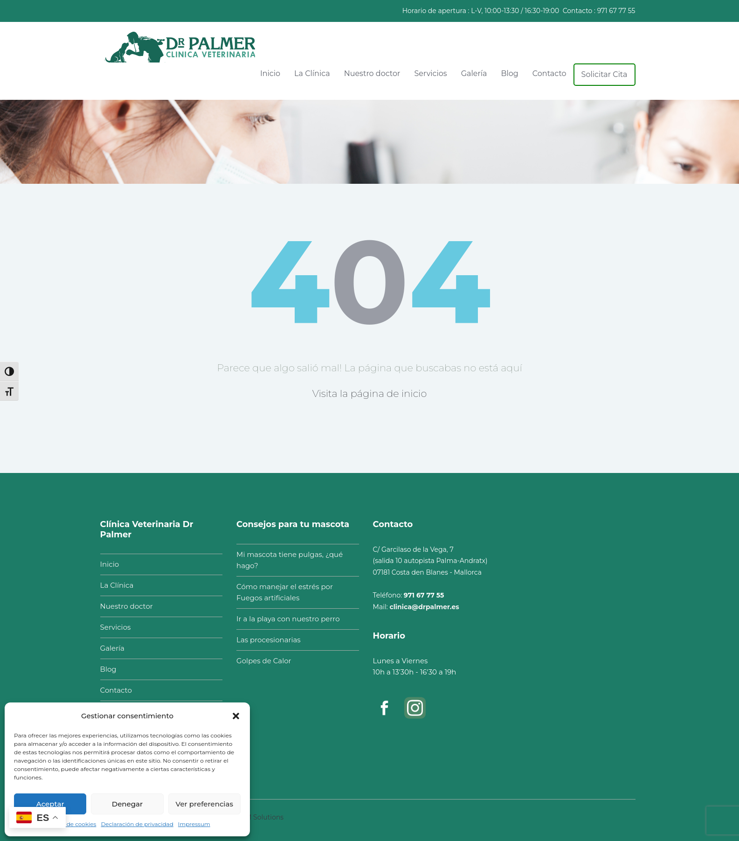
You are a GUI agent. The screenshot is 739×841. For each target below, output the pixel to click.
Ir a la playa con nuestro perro (284, 618)
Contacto (549, 73)
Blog (509, 73)
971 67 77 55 (616, 11)
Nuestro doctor (372, 73)
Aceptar (50, 803)
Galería (474, 73)
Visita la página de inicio (369, 393)
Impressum (194, 823)
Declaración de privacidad (137, 823)
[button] (236, 716)
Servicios (430, 73)
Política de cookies (70, 823)
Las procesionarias (265, 639)
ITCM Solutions (259, 813)
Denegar (127, 803)
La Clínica (312, 73)
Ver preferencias (204, 803)
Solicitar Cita (604, 74)
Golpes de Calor (260, 660)
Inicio (270, 73)
